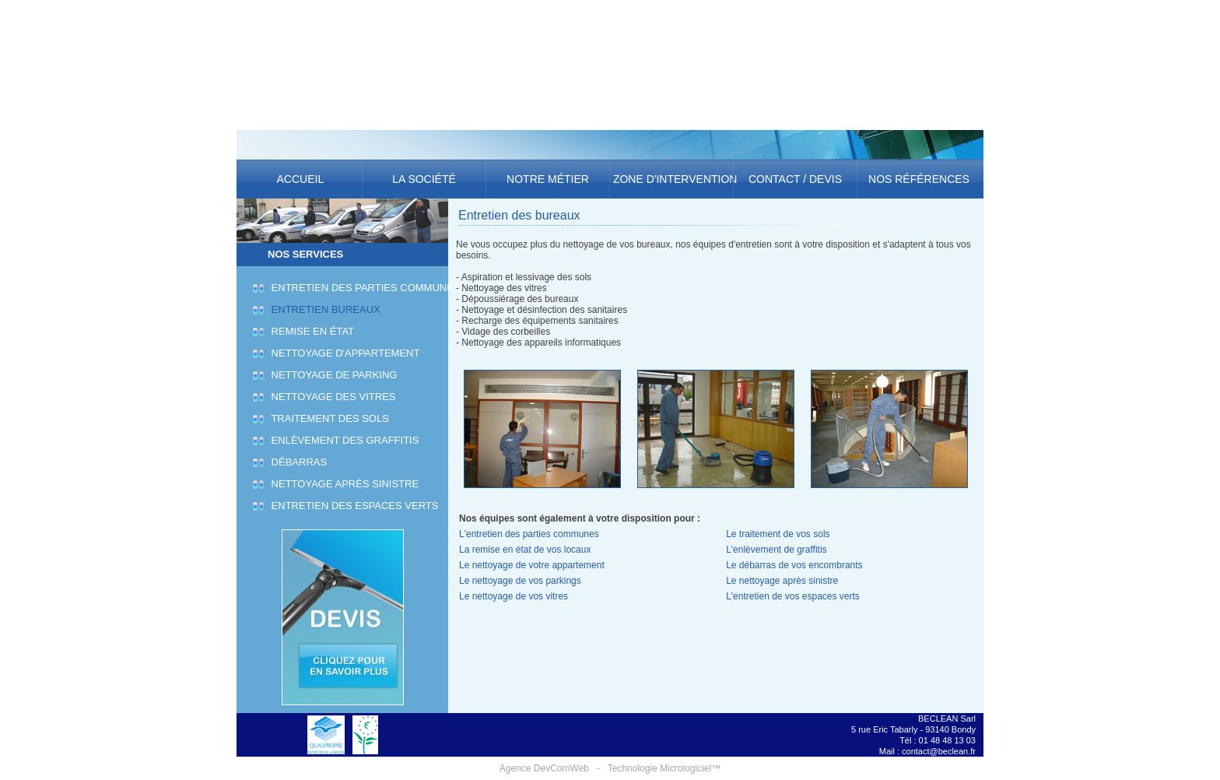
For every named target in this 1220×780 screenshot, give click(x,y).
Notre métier (547, 179)
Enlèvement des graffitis (343, 440)
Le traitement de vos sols (777, 534)
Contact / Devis (795, 179)
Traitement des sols (328, 418)
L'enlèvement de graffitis (776, 549)
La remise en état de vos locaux (525, 549)
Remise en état (310, 331)
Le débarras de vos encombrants (794, 565)
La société (423, 179)
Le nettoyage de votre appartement (532, 565)
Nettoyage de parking (332, 375)
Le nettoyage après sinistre (782, 580)
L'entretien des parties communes (529, 534)
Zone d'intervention (671, 179)
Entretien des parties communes (364, 287)
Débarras (297, 462)
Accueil (300, 179)
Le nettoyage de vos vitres (513, 596)
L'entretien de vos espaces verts (793, 596)
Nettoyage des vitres (331, 396)
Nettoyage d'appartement (343, 353)
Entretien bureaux (323, 309)
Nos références (919, 179)
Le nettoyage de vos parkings (520, 580)
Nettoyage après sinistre (343, 484)
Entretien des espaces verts (352, 505)
